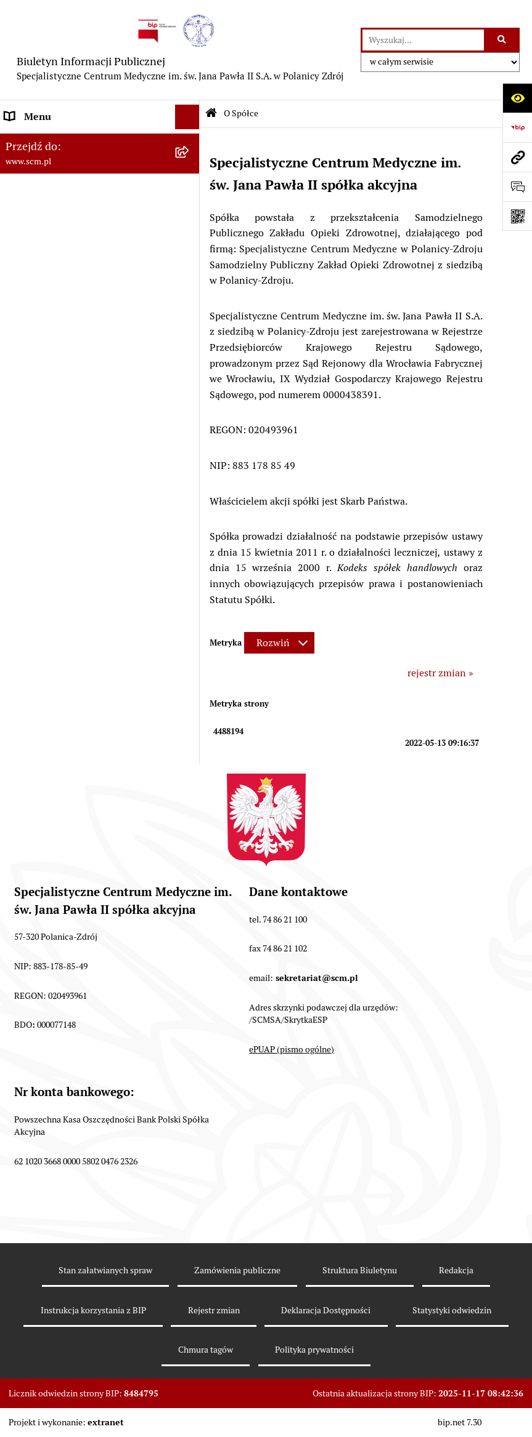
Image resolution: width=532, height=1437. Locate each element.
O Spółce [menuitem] (24, 141)
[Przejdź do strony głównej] (180, 49)
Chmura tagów (205, 1349)
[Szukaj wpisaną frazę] (503, 40)
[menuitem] (100, 173)
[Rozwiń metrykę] (279, 643)
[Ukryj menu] (187, 117)
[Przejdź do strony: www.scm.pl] (517, 157)
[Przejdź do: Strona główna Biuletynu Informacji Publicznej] (211, 114)
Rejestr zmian (214, 1310)
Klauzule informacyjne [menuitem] (54, 388)
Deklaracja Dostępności (325, 1310)
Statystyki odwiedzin (451, 1310)
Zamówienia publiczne (237, 1270)
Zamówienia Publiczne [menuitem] (55, 352)
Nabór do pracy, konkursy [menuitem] (60, 328)
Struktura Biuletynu (359, 1270)
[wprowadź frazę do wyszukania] (423, 40)
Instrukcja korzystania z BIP (93, 1310)
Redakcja (456, 1270)
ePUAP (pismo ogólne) (291, 1049)
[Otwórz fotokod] (517, 216)
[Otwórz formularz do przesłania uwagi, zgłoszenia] (517, 186)
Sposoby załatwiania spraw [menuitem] (64, 303)
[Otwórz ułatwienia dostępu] (517, 98)
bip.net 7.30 (459, 1422)
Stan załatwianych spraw (105, 1270)
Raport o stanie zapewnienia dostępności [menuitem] (68, 430)
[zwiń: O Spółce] (189, 142)
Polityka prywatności (314, 1349)
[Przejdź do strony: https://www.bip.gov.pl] (517, 127)
